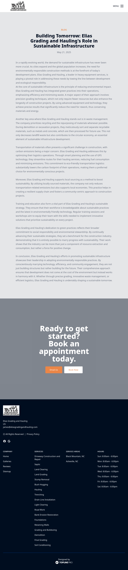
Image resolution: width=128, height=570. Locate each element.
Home (6, 456)
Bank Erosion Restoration (46, 514)
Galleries (7, 461)
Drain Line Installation (45, 499)
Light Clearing (41, 504)
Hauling (38, 489)
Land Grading (41, 474)
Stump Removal (42, 479)
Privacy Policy (33, 434)
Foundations (40, 519)
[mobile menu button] (122, 6)
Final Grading (41, 540)
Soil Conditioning (43, 545)
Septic (37, 464)
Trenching (39, 494)
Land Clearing (41, 469)
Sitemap (7, 471)
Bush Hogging (41, 484)
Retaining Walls (42, 524)
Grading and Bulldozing (46, 530)
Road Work (40, 509)
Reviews (7, 466)
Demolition (40, 535)
